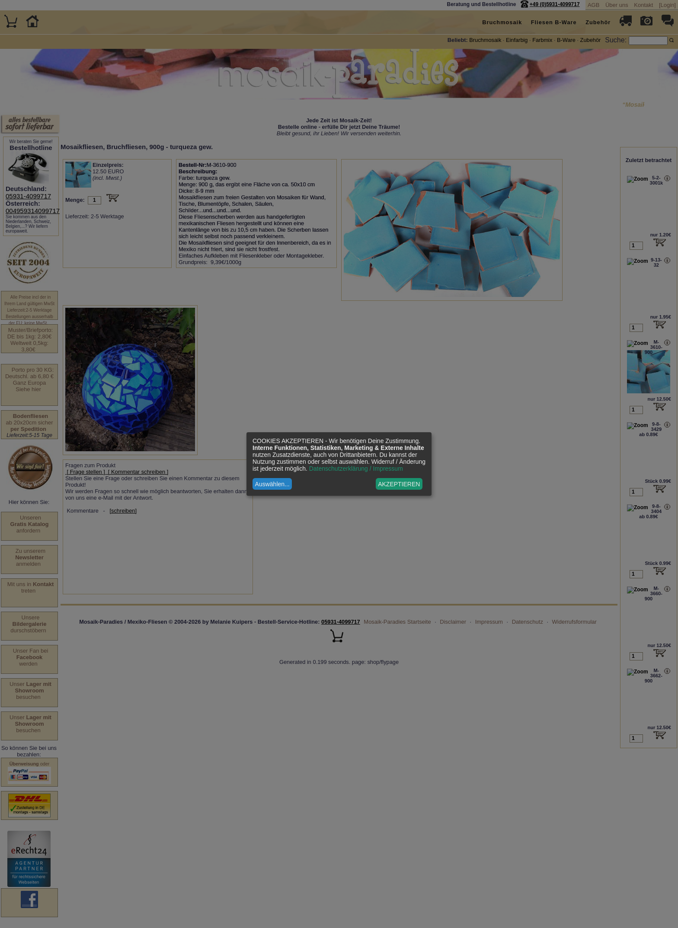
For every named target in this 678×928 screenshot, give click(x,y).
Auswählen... (272, 484)
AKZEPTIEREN (399, 484)
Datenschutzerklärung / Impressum (356, 468)
